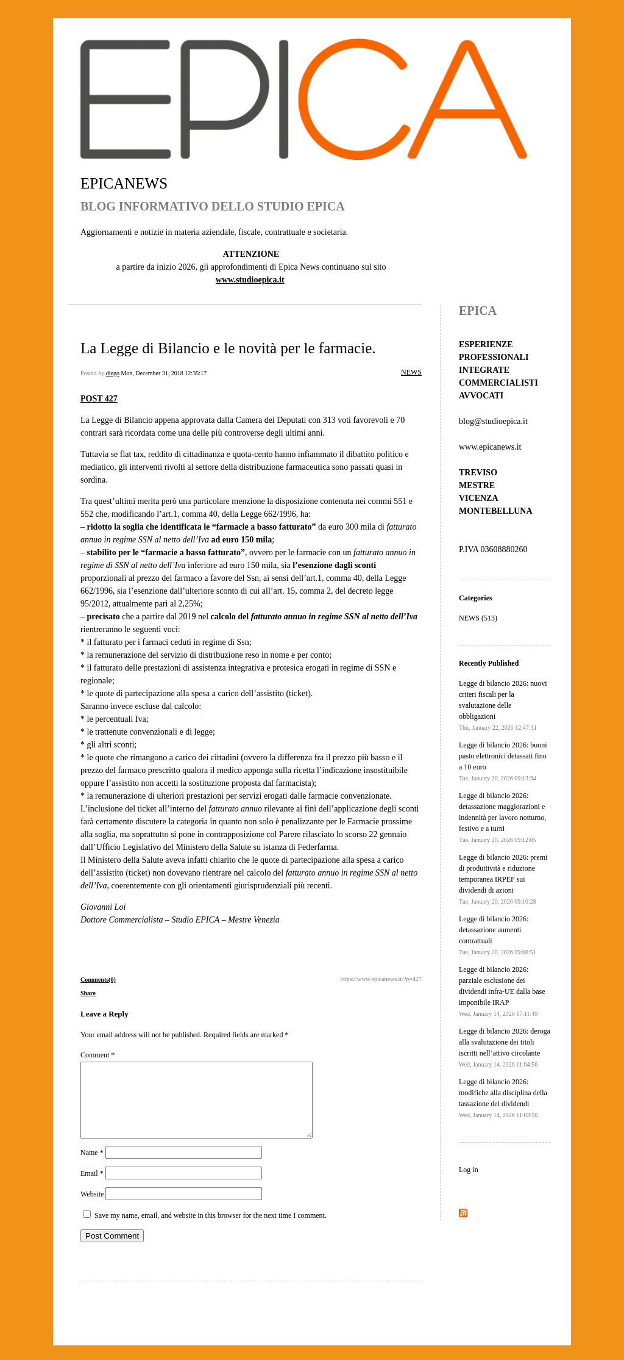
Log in (468, 1169)
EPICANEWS (124, 183)
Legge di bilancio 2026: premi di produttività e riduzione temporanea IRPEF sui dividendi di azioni (503, 879)
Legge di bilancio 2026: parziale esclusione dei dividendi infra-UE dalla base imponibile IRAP (502, 991)
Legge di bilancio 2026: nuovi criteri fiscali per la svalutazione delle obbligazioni (503, 705)
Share (88, 993)
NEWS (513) (478, 618)
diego (112, 373)
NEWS (411, 372)
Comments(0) (98, 979)
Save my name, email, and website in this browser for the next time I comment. (210, 1230)
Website (92, 1208)
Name (92, 1167)
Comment (97, 1055)
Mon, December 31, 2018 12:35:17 (164, 373)
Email (92, 1188)
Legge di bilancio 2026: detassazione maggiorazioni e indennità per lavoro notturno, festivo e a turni (502, 817)
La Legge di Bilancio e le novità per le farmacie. (228, 348)
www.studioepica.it (250, 279)
